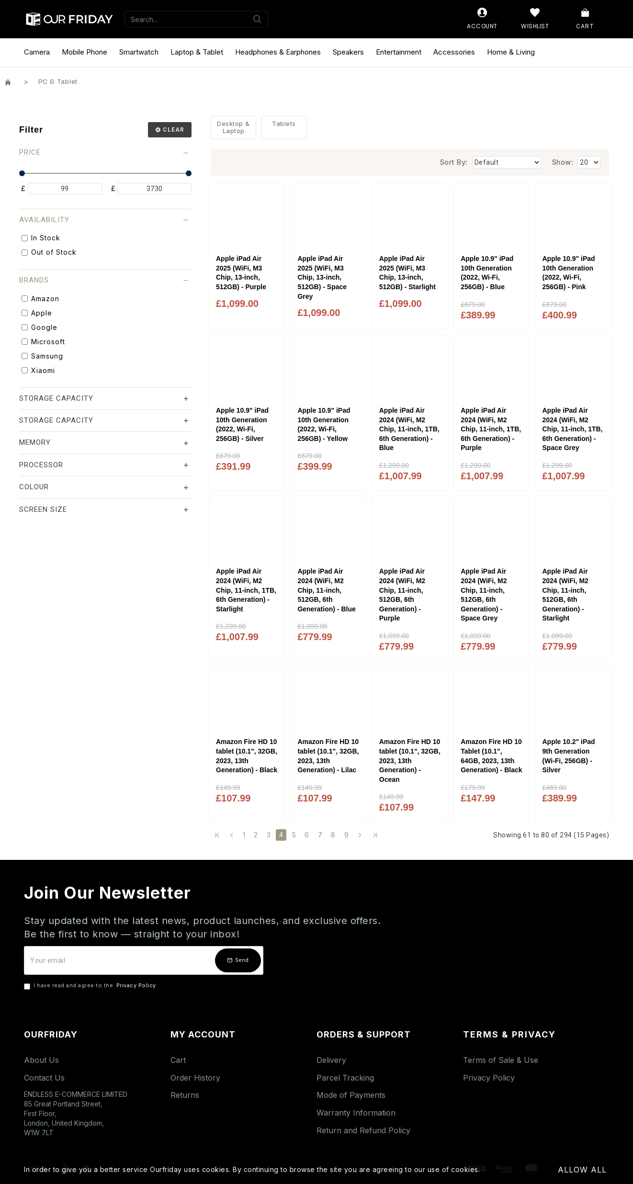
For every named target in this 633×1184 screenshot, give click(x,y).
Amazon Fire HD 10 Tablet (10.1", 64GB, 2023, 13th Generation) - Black (491, 756)
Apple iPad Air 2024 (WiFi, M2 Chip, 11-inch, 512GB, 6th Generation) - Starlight (565, 594)
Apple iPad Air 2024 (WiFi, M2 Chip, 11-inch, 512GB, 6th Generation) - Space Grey (484, 594)
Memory (35, 442)
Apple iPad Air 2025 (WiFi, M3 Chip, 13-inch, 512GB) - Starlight (407, 273)
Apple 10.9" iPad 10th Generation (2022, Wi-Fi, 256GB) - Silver (242, 424)
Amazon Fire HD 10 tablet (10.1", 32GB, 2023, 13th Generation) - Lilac (328, 756)
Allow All (582, 1169)
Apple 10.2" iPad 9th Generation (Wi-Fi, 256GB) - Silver (569, 756)
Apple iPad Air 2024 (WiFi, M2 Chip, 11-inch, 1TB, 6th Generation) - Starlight (246, 589)
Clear (173, 129)
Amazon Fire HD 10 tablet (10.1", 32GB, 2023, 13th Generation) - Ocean (410, 760)
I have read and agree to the (91, 986)
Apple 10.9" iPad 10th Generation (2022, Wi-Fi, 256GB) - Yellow (323, 424)
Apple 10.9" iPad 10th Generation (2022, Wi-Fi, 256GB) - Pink (569, 273)
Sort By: (454, 162)
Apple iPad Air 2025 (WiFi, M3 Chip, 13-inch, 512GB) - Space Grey (322, 277)
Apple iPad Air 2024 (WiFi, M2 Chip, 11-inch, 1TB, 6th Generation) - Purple (491, 428)
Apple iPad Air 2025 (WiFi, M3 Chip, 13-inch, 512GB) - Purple (241, 273)
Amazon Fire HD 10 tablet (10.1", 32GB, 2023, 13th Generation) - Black (246, 756)
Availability (44, 219)
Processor (41, 465)
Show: (563, 162)
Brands (34, 280)
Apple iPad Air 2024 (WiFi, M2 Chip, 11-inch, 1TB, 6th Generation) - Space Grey (573, 428)
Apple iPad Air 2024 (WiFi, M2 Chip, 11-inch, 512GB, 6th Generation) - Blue (326, 589)
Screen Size (43, 509)
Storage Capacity (56, 398)
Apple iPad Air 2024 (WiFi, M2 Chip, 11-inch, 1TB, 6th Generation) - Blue (409, 428)
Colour (34, 487)
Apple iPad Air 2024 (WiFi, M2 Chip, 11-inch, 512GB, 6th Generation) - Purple (402, 594)
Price (30, 152)
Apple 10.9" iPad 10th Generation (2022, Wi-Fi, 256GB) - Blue (487, 273)
